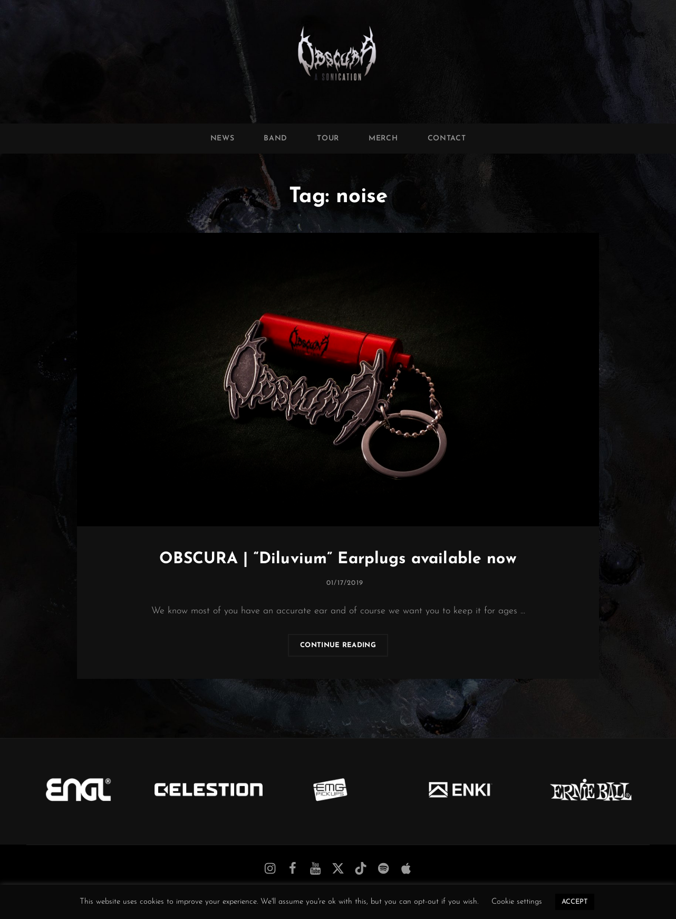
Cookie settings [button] (516, 902)
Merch (383, 139)
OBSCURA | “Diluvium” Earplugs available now (337, 559)
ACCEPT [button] (575, 901)
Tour (328, 139)
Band (275, 139)
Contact (447, 139)
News (222, 139)
